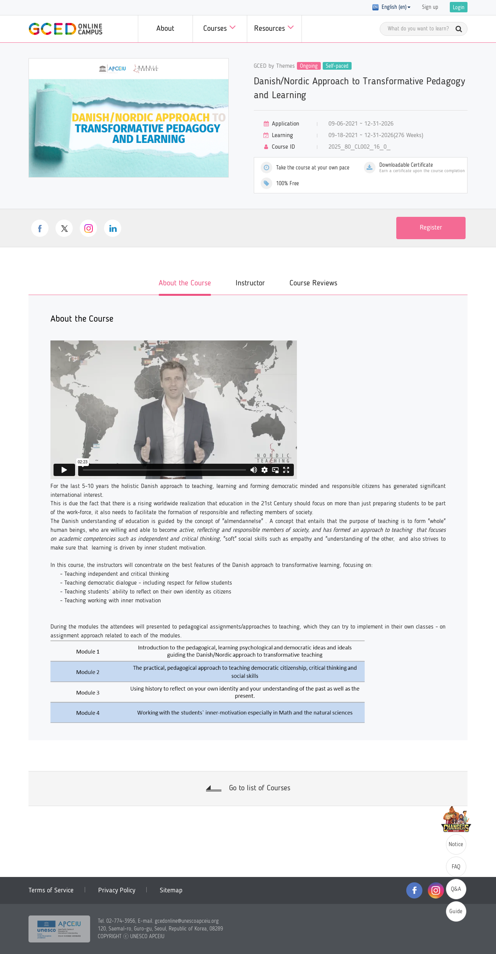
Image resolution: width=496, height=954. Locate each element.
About (165, 29)
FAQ (456, 867)
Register (431, 227)
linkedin (112, 228)
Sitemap (171, 890)
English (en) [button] (391, 7)
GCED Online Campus (65, 28)
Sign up (430, 7)
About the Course (185, 283)
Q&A (456, 889)
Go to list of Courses (259, 788)
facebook (40, 228)
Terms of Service (51, 890)
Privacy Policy (116, 890)
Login (458, 7)
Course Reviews (313, 283)
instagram (88, 228)
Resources (274, 27)
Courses (219, 27)
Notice (456, 845)
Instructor (250, 283)
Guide (455, 912)
